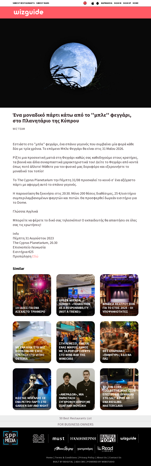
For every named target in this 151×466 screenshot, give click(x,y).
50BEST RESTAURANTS (24, 3)
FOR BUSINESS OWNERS (75, 424)
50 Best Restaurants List (75, 418)
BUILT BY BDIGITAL (63, 461)
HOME (135, 3)
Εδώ (34, 256)
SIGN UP (127, 3)
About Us (102, 457)
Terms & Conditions (66, 457)
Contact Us (115, 457)
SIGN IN (117, 3)
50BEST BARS (42, 3)
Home (49, 457)
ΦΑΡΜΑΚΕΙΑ (106, 3)
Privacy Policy (87, 457)
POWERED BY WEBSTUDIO (101, 461)
